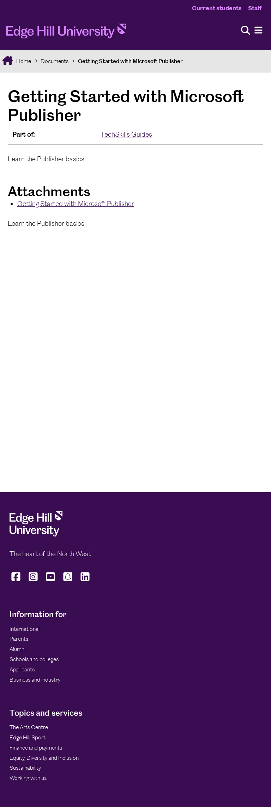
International (25, 629)
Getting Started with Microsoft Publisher (130, 61)
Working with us (28, 778)
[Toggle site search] (245, 31)
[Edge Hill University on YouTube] (51, 581)
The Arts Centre (29, 727)
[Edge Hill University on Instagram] (33, 581)
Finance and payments (36, 747)
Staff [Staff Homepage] (254, 8)
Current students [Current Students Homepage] (217, 8)
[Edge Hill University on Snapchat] (68, 581)
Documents (54, 61)
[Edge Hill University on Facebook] (17, 581)
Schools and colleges (34, 659)
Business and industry (35, 679)
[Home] (66, 33)
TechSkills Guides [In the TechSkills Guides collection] (126, 134)
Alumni (17, 649)
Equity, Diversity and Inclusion (44, 758)
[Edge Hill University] (36, 534)
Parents (19, 638)
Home (23, 61)
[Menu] (258, 30)
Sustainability (25, 767)
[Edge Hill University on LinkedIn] (85, 581)
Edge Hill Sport (28, 737)
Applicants (22, 669)
